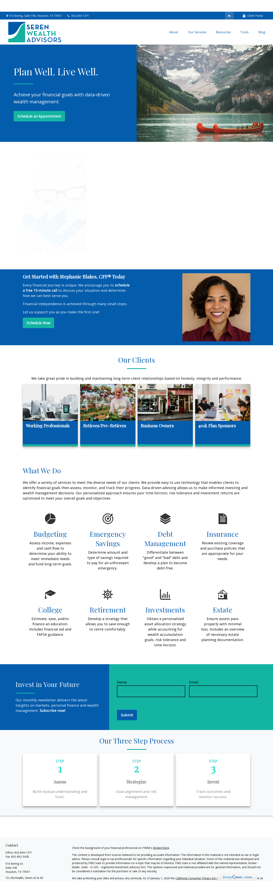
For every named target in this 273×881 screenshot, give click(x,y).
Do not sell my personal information (148, 870)
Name (122, 670)
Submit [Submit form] (127, 703)
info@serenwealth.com (19, 873)
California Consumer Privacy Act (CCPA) (200, 866)
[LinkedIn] (229, 4)
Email (193, 670)
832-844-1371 (78, 4)
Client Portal (252, 4)
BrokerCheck (161, 836)
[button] (174, 20)
